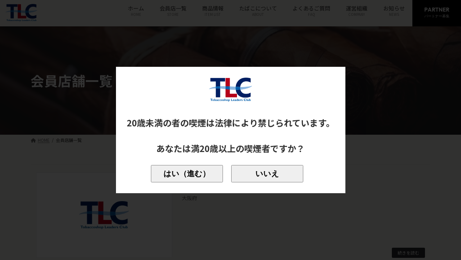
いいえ (267, 173)
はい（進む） (187, 173)
